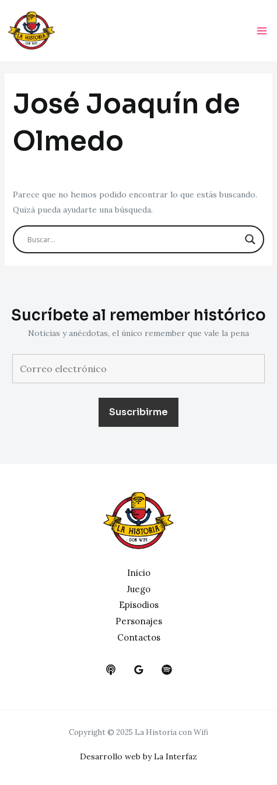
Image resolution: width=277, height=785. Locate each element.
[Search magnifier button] (250, 239)
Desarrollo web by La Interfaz (138, 756)
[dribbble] (167, 669)
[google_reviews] (139, 669)
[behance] (111, 669)
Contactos (138, 637)
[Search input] (133, 239)
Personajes (138, 621)
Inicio (138, 572)
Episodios (139, 604)
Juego (138, 589)
